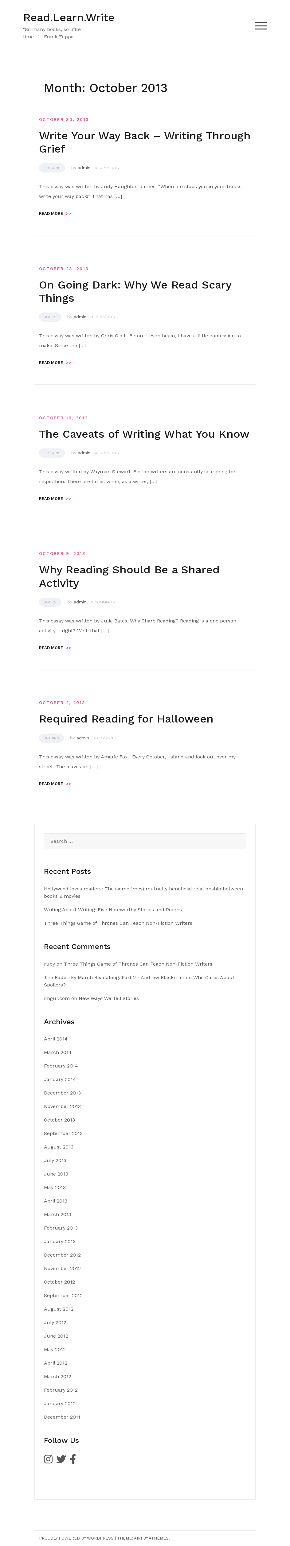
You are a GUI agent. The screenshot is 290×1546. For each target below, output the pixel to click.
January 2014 (60, 1079)
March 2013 (57, 1214)
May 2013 (55, 1187)
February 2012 (61, 1390)
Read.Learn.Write (69, 17)
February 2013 (61, 1228)
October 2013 (59, 1120)
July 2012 (55, 1322)
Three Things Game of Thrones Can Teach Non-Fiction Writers (118, 923)
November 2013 (62, 1106)
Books (50, 317)
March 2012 (57, 1376)
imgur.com (57, 998)
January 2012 (60, 1403)
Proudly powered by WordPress (76, 1538)
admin (84, 167)
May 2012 (55, 1349)
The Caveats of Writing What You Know (144, 434)
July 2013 (55, 1160)
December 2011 (62, 1417)
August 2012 (58, 1309)
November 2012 (62, 1268)
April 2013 (55, 1201)
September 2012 (63, 1295)
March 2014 (58, 1052)
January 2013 (60, 1241)
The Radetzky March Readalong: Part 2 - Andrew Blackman (114, 977)
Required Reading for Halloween (126, 718)
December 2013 (62, 1093)
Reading (51, 738)
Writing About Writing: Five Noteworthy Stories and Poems (113, 909)
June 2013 (56, 1174)
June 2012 (56, 1336)
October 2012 (59, 1282)
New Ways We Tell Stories (109, 998)
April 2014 (56, 1039)
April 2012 (55, 1363)
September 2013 (63, 1133)
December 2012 (62, 1255)
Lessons (52, 168)
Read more (55, 213)
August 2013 (58, 1147)
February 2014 (61, 1066)
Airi (138, 1538)
